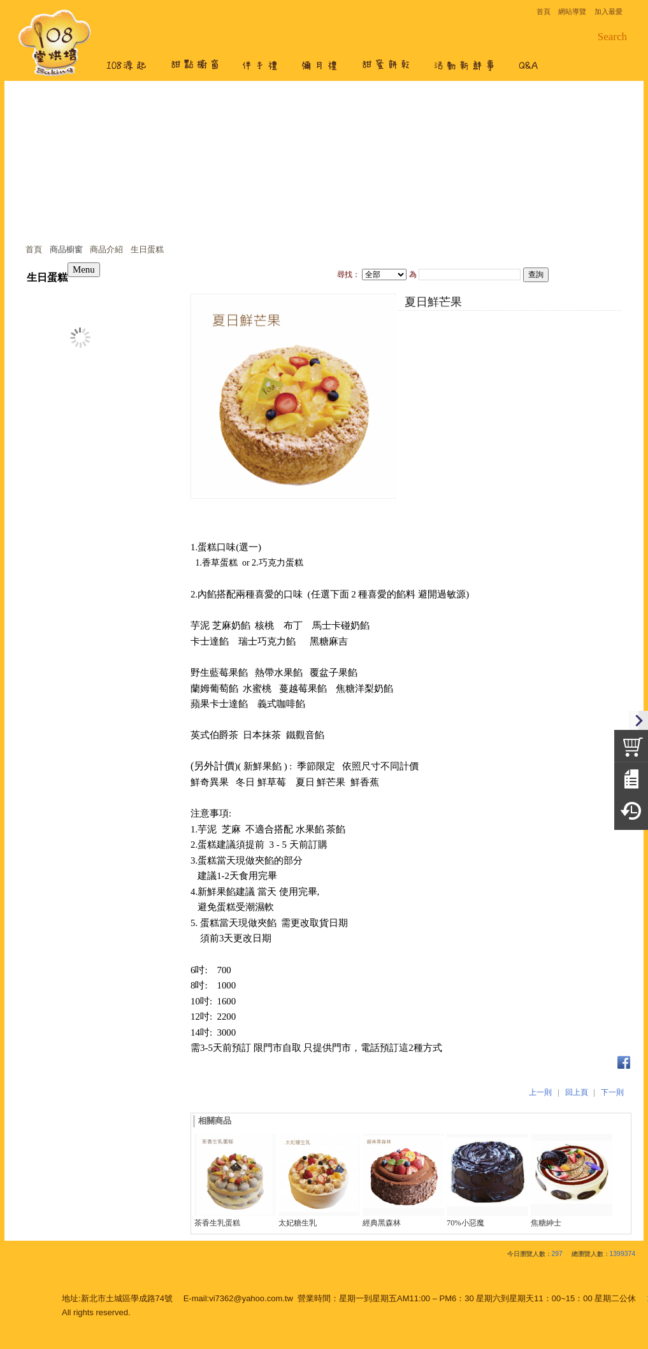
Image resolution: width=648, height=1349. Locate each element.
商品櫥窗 (66, 249)
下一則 (612, 1092)
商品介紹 (106, 249)
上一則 (540, 1092)
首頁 (33, 249)
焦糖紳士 (546, 1222)
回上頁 (576, 1092)
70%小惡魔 (465, 1222)
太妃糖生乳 (297, 1222)
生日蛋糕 (147, 249)
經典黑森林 (382, 1222)
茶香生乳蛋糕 (217, 1222)
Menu (84, 269)
